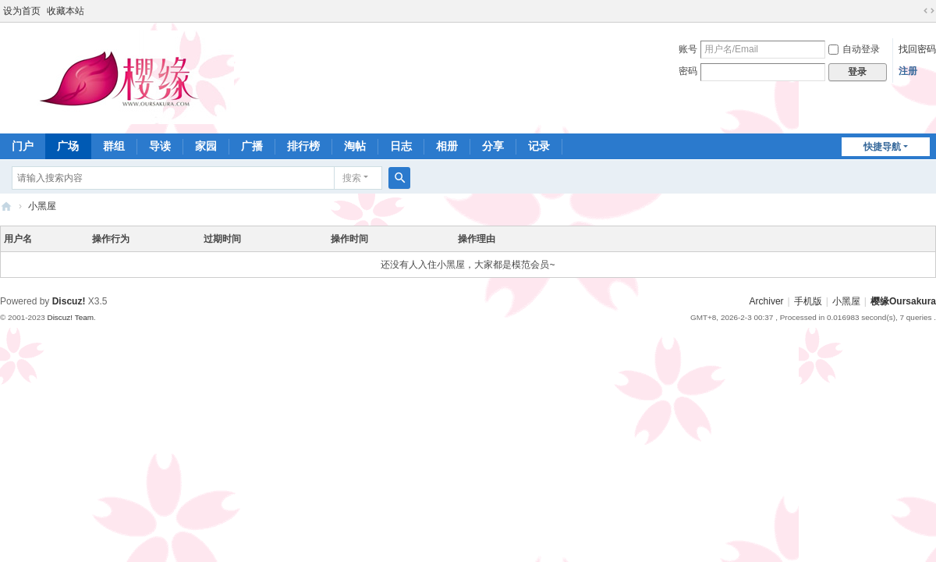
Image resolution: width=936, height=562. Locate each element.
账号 (688, 49)
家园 (206, 146)
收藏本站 (65, 10)
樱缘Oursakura (903, 301)
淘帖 (355, 146)
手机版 (808, 301)
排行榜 (303, 146)
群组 (114, 146)
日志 (401, 146)
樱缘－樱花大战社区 (6, 206)
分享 (493, 146)
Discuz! (69, 301)
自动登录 (854, 49)
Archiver (767, 301)
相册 (447, 146)
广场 (68, 146)
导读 (160, 146)
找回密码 (917, 49)
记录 (539, 146)
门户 (23, 146)
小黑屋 (42, 206)
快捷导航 (882, 146)
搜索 (351, 178)
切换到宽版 (929, 11)
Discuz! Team (70, 317)
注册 (908, 71)
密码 (688, 71)
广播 (252, 146)
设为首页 (22, 10)
